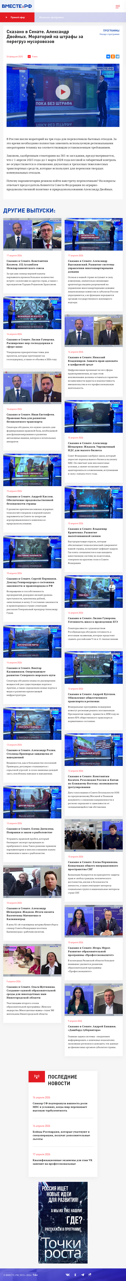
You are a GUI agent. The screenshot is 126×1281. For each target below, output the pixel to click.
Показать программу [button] (51, 17)
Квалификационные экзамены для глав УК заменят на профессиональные (62, 1162)
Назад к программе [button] (109, 34)
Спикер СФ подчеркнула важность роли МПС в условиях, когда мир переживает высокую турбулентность (60, 1106)
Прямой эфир (15, 17)
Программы (111, 30)
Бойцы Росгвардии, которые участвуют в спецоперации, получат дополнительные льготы (61, 1135)
